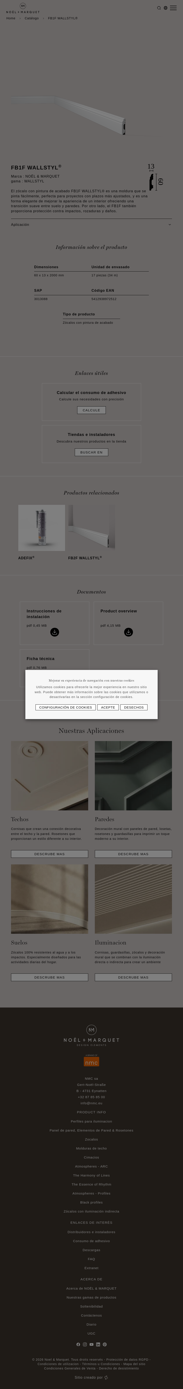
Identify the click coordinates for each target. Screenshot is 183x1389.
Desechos (134, 707)
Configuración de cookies (65, 707)
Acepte (108, 707)
